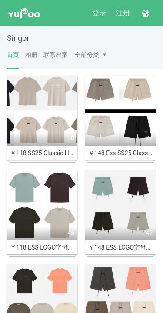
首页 (13, 60)
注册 (123, 13)
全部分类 (87, 54)
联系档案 (55, 54)
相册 (31, 54)
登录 (99, 13)
